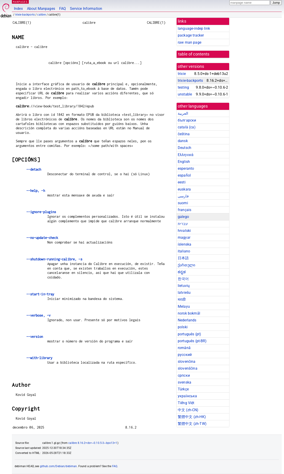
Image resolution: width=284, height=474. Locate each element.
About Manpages (41, 8)
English (184, 161)
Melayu (184, 306)
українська (187, 396)
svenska (184, 382)
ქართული (186, 265)
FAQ (62, 8)
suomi (183, 203)
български (187, 120)
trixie (182, 73)
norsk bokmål (189, 313)
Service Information (86, 8)
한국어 (183, 279)
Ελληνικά (185, 155)
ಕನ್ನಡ (182, 272)
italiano (184, 251)
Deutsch (184, 148)
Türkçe (183, 389)
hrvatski (184, 230)
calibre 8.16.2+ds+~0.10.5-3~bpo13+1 (92, 443)
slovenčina (187, 361)
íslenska (184, 244)
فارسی (183, 196)
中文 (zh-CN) (188, 410)
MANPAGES (20, 1)
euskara (184, 189)
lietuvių (184, 285)
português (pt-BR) (192, 341)
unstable (185, 94)
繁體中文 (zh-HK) (192, 417)
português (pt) (189, 334)
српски (184, 375)
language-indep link (194, 28)
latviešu (184, 292)
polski (183, 327)
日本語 (183, 258)
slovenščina (187, 368)
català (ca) (187, 127)
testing (183, 87)
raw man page (189, 42)
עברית (183, 224)
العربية (183, 113)
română (184, 348)
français (184, 210)
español (184, 175)
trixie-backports (25, 14)
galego (183, 216)
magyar (184, 237)
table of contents (194, 54)
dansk (183, 141)
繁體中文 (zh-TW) (192, 423)
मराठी (182, 299)
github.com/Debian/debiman (58, 466)
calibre (41, 14)
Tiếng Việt (186, 403)
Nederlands (187, 320)
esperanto (186, 168)
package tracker (191, 35)
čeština (184, 134)
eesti (182, 182)
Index (18, 8)
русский (185, 354)
